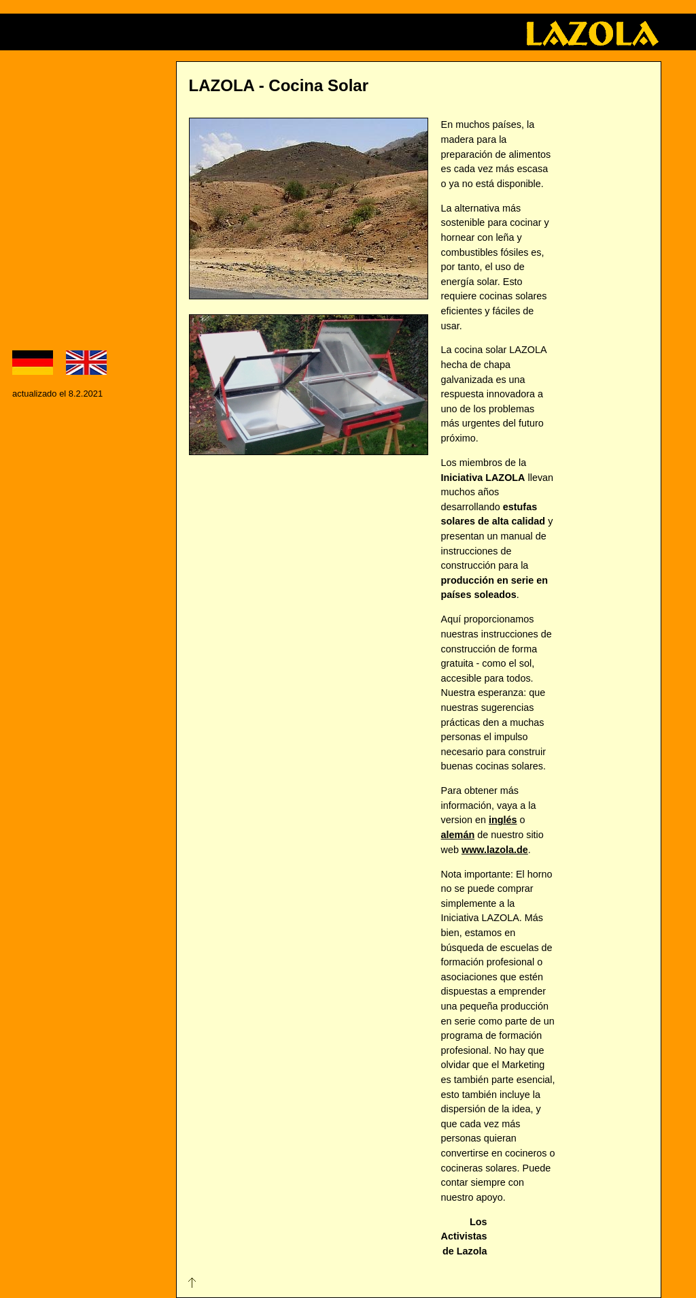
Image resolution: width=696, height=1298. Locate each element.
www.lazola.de (495, 849)
